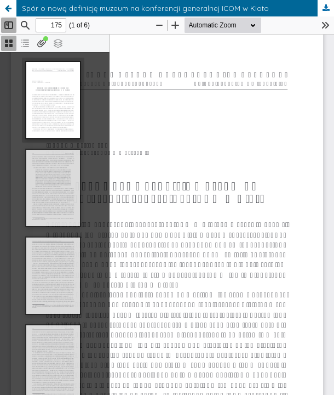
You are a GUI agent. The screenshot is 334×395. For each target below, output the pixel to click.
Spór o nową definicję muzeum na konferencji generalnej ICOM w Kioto (145, 8)
